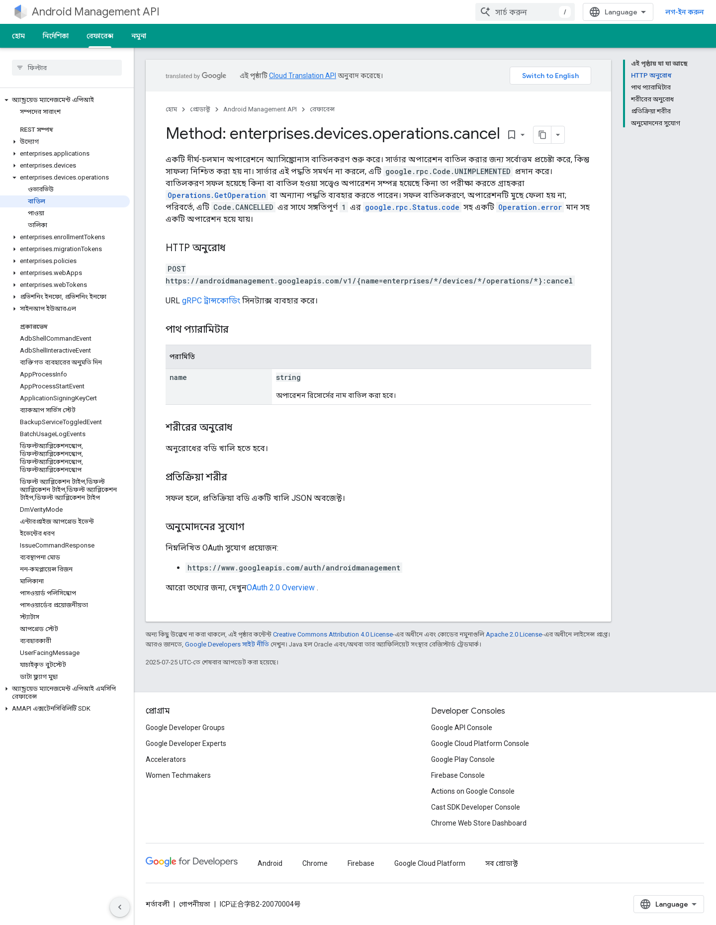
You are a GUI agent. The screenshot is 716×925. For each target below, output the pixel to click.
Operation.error (530, 207)
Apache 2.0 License (514, 634)
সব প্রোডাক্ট (501, 863)
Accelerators (166, 759)
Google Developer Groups (185, 728)
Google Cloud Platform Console (480, 743)
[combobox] (525, 12)
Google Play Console (463, 759)
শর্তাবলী (158, 904)
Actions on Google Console (473, 791)
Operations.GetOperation (217, 195)
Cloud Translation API (302, 76)
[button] (65, 100)
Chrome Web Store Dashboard (479, 823)
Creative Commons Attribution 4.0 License (333, 634)
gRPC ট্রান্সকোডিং (211, 300)
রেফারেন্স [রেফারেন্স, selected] (100, 35)
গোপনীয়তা (194, 904)
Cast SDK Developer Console (475, 807)
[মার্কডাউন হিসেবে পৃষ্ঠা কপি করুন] (542, 134)
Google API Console (461, 728)
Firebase (361, 863)
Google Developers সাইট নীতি (227, 644)
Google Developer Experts (186, 743)
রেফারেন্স (322, 109)
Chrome (315, 863)
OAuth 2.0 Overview (281, 587)
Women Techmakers (178, 775)
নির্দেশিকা (56, 35)
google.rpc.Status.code (412, 207)
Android (270, 863)
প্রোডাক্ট (200, 109)
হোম (18, 35)
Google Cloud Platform (429, 863)
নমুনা (138, 35)
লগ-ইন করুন (684, 12)
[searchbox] (67, 68)
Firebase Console (458, 775)
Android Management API (96, 11)
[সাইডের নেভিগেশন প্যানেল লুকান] (120, 907)
